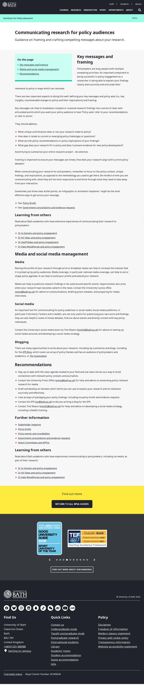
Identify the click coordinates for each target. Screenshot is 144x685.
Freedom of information (113, 630)
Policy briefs (24, 430)
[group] (49, 539)
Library (55, 647)
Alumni (138, 4)
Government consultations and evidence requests (49, 208)
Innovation (90, 10)
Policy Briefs (29, 204)
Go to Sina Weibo (58, 609)
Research (76, 10)
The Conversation (38, 357)
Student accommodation (66, 656)
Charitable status (13, 675)
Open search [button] (140, 10)
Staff (111, 4)
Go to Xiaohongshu (72, 609)
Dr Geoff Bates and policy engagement (38, 243)
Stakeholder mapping (29, 425)
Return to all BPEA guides (72, 505)
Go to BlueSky (14, 609)
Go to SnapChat (36, 609)
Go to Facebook (6, 609)
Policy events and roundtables (34, 434)
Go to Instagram (21, 609)
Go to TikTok (43, 609)
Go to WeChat (50, 609)
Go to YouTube (65, 609)
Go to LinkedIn (28, 609)
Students (124, 4)
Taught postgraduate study (68, 634)
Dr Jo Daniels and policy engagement (37, 234)
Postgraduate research (65, 638)
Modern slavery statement (114, 634)
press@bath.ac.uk (25, 292)
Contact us (57, 625)
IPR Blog (27, 353)
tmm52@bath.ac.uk (88, 330)
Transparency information (114, 643)
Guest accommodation (64, 660)
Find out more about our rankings (72, 570)
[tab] (57, 561)
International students (65, 643)
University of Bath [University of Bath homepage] (10, 4)
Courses (64, 10)
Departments (116, 10)
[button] (50, 561)
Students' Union (60, 652)
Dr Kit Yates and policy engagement (36, 238)
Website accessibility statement (117, 647)
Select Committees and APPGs (34, 443)
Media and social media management (39, 70)
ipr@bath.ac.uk (43, 402)
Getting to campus (19, 652)
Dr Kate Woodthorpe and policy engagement (41, 247)
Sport (103, 10)
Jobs (53, 665)
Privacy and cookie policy (113, 638)
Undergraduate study (64, 630)
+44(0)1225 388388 (15, 647)
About (129, 10)
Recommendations (29, 74)
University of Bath (16, 595)
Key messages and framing (34, 65)
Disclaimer (104, 625)
